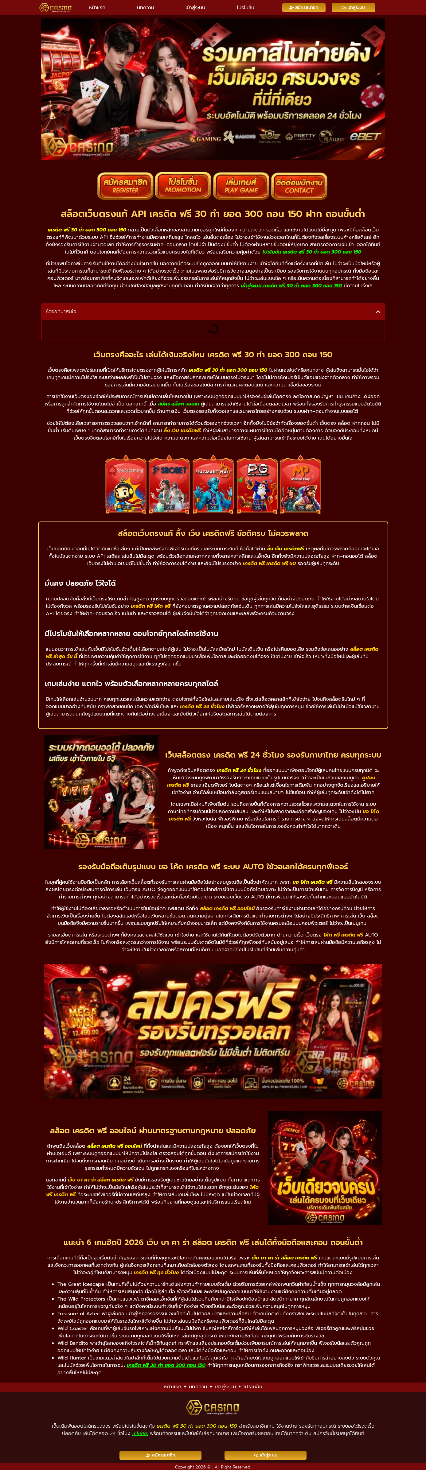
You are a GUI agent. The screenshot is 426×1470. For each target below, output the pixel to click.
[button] (378, 311)
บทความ (145, 7)
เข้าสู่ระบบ (195, 7)
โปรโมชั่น (245, 7)
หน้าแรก (97, 7)
